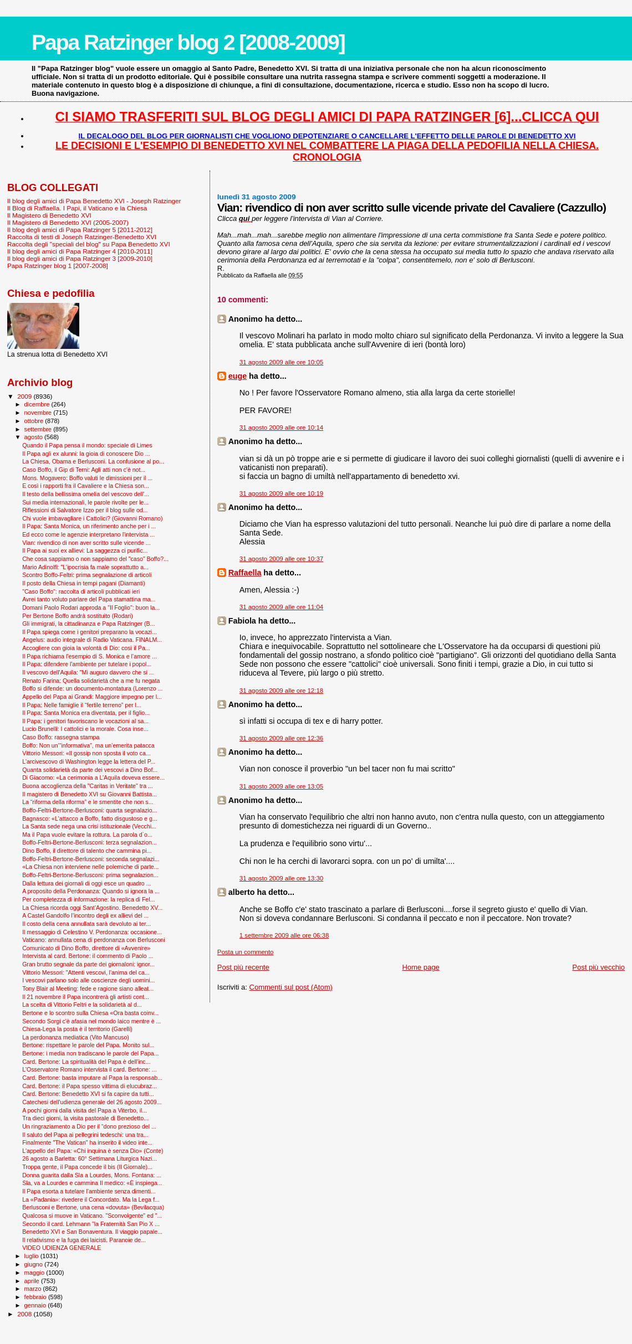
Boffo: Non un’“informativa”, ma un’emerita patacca (88, 745)
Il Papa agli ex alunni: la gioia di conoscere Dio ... (86, 453)
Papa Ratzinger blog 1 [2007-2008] (57, 265)
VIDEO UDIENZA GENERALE (61, 1247)
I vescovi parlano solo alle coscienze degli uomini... (88, 980)
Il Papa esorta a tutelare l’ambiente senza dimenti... (89, 1191)
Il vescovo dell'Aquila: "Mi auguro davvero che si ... (88, 672)
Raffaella (245, 572)
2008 (25, 1313)
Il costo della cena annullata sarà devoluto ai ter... (86, 923)
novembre (39, 412)
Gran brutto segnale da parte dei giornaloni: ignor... (88, 964)
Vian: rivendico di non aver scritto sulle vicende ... (86, 542)
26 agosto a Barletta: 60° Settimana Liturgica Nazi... (89, 1158)
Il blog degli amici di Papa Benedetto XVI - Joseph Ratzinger (94, 200)
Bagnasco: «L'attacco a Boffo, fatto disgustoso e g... (89, 818)
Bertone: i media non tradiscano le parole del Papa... (90, 1053)
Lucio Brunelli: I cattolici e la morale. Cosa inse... (85, 728)
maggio (35, 1272)
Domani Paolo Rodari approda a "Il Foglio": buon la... (91, 607)
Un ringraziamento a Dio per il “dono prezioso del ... (89, 1126)
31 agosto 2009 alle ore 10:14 (281, 427)
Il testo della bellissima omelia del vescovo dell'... (85, 494)
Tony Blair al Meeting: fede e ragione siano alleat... (88, 988)
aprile (32, 1281)
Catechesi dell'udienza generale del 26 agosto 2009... (91, 1102)
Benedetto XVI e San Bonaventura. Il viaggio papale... (92, 1231)
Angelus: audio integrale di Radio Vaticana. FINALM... (92, 639)
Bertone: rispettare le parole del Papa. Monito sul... (88, 1045)
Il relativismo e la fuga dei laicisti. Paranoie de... (84, 1240)
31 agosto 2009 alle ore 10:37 (281, 558)
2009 (25, 396)
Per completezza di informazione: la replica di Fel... (88, 899)
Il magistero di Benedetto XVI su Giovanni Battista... (89, 794)
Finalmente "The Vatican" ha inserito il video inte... (87, 1142)
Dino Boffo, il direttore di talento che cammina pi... (86, 850)
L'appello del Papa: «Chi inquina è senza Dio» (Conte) (92, 1150)
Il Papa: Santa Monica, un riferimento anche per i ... (89, 526)
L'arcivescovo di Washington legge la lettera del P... (88, 761)
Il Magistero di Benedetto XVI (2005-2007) (68, 222)
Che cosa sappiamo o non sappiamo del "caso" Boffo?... (95, 558)
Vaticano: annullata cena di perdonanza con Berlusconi (93, 939)
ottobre (34, 421)
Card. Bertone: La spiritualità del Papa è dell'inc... (86, 1061)
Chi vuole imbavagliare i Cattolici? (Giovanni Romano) (92, 518)
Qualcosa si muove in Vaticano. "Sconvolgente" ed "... (92, 1215)
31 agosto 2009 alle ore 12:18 (281, 690)
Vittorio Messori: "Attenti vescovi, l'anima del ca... (86, 972)
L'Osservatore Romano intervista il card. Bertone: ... (89, 1069)
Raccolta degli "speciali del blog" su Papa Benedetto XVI (88, 244)
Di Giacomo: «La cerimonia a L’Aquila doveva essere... (93, 777)
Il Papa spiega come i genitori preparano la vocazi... (89, 632)
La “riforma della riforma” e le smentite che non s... (87, 802)
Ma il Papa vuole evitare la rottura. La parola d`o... (87, 834)
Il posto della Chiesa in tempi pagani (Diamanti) (83, 583)
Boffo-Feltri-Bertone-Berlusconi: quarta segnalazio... (89, 810)
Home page (420, 967)
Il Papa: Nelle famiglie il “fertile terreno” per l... (81, 705)
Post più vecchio (598, 967)
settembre (39, 429)
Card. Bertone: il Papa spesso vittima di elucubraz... (89, 1086)
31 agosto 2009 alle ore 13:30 (281, 878)
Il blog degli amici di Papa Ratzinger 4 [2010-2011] (79, 251)
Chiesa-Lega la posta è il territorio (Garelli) (77, 1029)
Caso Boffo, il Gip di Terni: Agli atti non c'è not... (83, 469)
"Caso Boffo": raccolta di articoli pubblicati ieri (81, 591)
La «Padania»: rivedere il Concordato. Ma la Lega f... (91, 1199)
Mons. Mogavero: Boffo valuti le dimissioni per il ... (87, 478)
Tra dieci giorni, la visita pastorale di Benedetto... (85, 1118)
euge (237, 376)
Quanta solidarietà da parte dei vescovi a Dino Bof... (89, 769)
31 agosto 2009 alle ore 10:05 (281, 362)
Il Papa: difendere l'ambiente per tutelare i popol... (86, 664)
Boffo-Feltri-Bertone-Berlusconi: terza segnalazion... (89, 842)
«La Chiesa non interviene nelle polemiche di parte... (90, 866)
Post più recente (243, 967)
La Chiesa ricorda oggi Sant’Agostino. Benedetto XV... (92, 907)
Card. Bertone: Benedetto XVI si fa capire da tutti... (88, 1093)
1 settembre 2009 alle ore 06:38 (284, 935)
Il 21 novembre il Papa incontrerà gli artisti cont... (85, 996)
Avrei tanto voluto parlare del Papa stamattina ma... (88, 599)
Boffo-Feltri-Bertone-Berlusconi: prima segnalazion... (90, 875)
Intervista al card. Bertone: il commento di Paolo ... (87, 955)
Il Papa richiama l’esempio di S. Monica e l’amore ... (89, 656)
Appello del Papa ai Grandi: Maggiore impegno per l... (92, 696)
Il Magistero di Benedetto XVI (49, 215)
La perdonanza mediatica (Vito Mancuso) (75, 1037)
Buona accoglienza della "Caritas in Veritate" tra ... (87, 785)
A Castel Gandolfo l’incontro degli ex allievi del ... (85, 915)
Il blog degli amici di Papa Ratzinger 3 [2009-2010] (79, 258)
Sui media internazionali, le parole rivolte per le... (85, 502)
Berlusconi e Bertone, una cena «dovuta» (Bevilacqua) (93, 1207)
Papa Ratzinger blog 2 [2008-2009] (188, 42)
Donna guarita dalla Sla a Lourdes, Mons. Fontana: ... (91, 1175)
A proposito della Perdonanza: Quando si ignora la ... (91, 891)
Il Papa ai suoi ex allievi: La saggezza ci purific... (84, 550)
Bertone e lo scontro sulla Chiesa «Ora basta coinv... (90, 1013)
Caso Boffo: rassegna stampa (60, 737)
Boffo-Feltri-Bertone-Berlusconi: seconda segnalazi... (90, 859)
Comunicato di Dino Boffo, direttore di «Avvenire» (86, 948)
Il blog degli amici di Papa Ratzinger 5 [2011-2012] (79, 229)
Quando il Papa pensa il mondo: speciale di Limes (87, 445)
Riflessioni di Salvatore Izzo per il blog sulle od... (84, 510)
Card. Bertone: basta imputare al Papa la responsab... (92, 1077)
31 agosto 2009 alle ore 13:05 (281, 786)
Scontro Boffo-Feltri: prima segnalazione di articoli (86, 574)
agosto (34, 437)
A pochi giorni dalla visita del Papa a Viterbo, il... (84, 1110)
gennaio (36, 1305)
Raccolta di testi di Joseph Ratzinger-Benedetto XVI (81, 236)
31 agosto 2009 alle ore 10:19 (281, 493)
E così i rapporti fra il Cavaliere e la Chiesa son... (85, 485)
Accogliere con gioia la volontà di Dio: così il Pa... (86, 648)
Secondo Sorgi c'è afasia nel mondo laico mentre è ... (91, 1021)
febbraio (36, 1297)
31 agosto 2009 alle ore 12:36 (281, 738)
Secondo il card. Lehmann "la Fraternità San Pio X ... (91, 1224)
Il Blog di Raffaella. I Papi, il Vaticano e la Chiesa (77, 208)
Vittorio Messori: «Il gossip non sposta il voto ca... (86, 753)
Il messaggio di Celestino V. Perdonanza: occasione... (92, 932)
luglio (32, 1256)
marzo (33, 1288)
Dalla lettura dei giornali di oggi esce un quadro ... (86, 883)
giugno (34, 1264)
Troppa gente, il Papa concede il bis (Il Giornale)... (87, 1166)
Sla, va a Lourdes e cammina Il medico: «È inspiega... (92, 1183)
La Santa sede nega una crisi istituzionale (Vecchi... (89, 826)
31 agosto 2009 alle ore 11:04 (281, 607)
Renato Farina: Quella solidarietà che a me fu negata (91, 680)
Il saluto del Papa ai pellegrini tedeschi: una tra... (85, 1134)
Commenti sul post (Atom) (291, 987)
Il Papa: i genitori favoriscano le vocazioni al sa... (85, 721)
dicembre (38, 404)
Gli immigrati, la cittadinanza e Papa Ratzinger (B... (88, 623)
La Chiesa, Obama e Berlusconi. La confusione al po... (93, 461)
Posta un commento (245, 952)
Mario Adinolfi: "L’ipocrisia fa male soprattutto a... (85, 567)
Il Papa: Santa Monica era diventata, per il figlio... (86, 712)
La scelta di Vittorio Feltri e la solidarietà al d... (82, 1004)
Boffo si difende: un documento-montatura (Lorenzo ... (92, 688)
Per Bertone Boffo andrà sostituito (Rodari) (77, 615)
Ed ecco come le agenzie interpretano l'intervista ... (88, 534)
